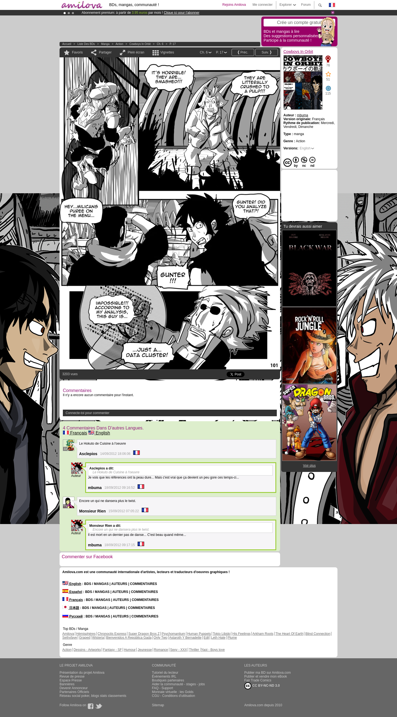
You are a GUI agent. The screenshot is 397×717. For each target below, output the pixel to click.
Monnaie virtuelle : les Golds (173, 692)
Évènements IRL (164, 676)
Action (119, 43)
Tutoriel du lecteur (165, 673)
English (99, 433)
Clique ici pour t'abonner (181, 13)
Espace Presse (71, 680)
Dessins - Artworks (87, 650)
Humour (130, 650)
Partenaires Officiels (74, 692)
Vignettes (167, 52)
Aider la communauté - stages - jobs (178, 684)
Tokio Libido (221, 634)
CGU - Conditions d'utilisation (173, 696)
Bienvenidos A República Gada (129, 638)
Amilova (68, 634)
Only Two (160, 638)
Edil (206, 638)
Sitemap (158, 705)
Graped (84, 638)
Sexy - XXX (178, 650)
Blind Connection (317, 634)
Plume (232, 638)
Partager (105, 52)
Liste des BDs (86, 43)
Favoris (77, 52)
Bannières (67, 684)
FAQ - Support (162, 688)
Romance (161, 650)
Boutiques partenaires (168, 680)
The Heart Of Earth (289, 634)
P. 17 (173, 43)
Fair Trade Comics (257, 680)
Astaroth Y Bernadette (185, 638)
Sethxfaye (69, 638)
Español (72, 592)
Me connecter (263, 5)
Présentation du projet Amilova (82, 673)
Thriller (194, 650)
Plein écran (136, 52)
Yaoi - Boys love (213, 650)
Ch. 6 (160, 43)
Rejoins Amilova (234, 5)
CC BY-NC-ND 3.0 (262, 685)
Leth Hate (218, 638)
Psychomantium (173, 634)
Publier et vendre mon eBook (265, 676)
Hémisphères (86, 634)
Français (75, 433)
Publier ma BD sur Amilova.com (267, 673)
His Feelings (241, 634)
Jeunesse (145, 650)
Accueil (66, 43)
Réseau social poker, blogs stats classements (93, 696)
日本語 (70, 608)
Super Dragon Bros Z (143, 634)
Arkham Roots (263, 634)
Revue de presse (72, 676)
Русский (72, 616)
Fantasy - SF (112, 650)
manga (105, 43)
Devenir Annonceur (74, 688)
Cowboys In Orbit (140, 43)
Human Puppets (199, 634)
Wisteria (98, 638)
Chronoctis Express (112, 634)
